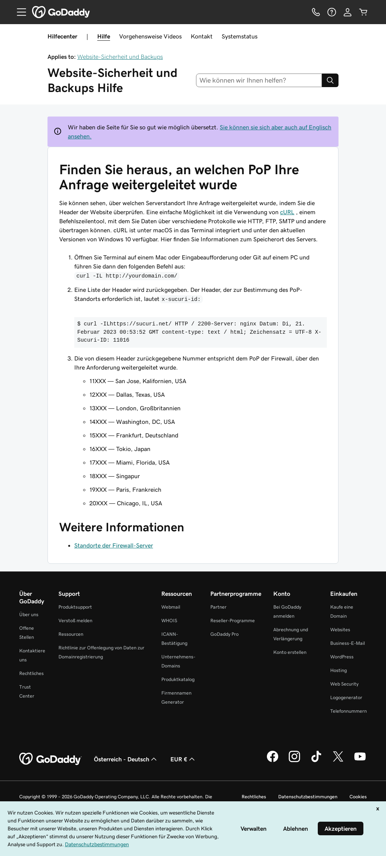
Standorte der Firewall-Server (113, 545)
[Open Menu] (18, 12)
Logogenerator (346, 697)
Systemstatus (239, 36)
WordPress (342, 656)
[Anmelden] (347, 12)
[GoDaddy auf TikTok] (316, 761)
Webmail (170, 606)
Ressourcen (70, 634)
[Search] (330, 80)
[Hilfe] (332, 12)
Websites (340, 629)
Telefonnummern (348, 711)
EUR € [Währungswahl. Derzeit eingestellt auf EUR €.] (183, 759)
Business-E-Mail (347, 643)
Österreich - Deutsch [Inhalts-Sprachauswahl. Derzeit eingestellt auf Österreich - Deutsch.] (126, 759)
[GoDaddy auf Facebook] (272, 761)
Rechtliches (31, 673)
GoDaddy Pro (224, 634)
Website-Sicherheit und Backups (120, 57)
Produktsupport (75, 606)
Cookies (358, 796)
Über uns (28, 614)
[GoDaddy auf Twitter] (338, 761)
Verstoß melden (75, 620)
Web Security (344, 683)
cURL (287, 212)
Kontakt (202, 36)
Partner (218, 606)
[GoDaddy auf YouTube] (360, 761)
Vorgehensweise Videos (150, 36)
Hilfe (103, 36)
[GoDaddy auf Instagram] (294, 761)
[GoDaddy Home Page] (50, 759)
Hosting (338, 670)
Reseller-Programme (232, 620)
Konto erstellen (289, 652)
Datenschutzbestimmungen (307, 796)
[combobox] (259, 80)
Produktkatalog (178, 679)
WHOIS (169, 620)
